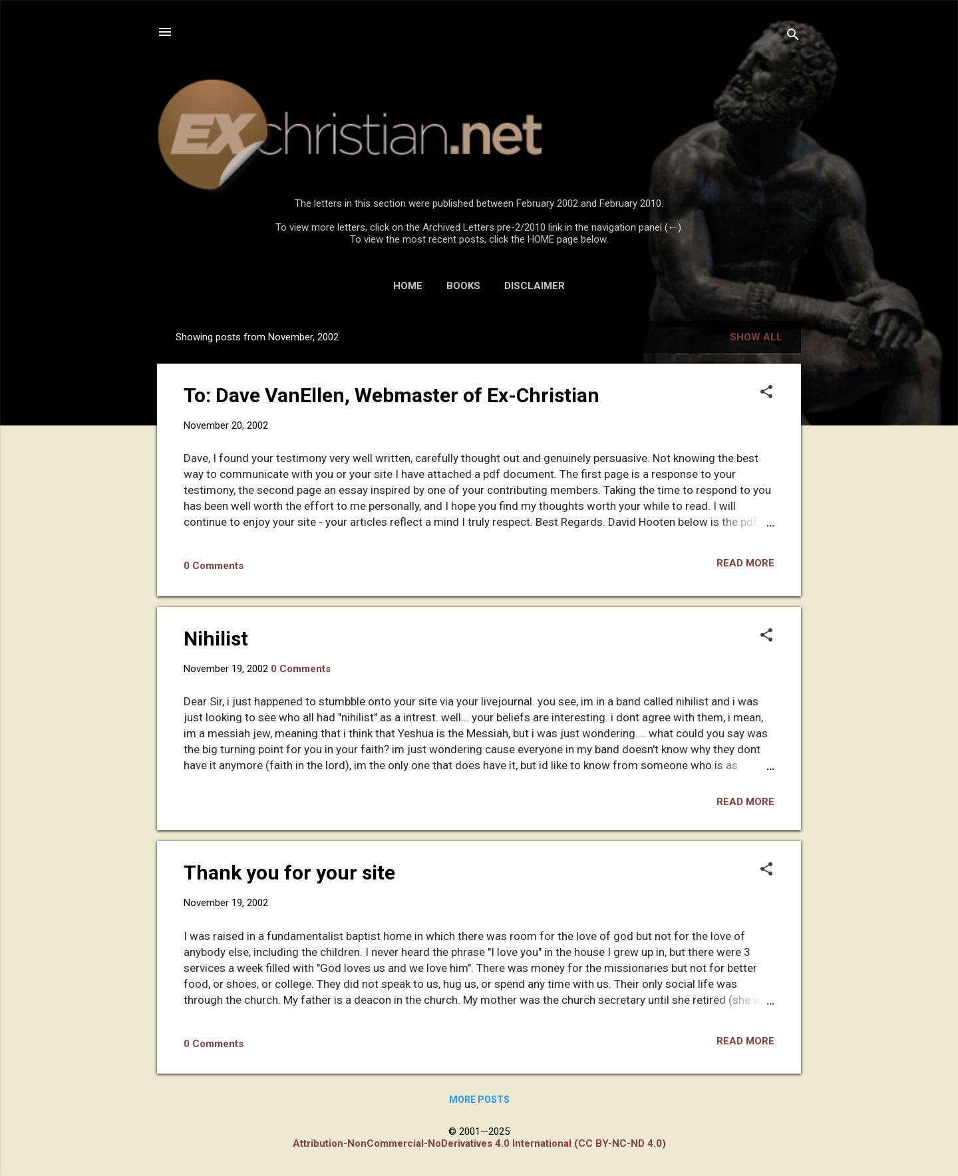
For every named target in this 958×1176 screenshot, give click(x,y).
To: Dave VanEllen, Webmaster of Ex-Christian (391, 395)
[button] (766, 393)
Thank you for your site (289, 872)
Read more (745, 563)
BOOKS (463, 286)
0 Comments (213, 566)
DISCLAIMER (534, 286)
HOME (407, 286)
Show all (756, 337)
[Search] (793, 36)
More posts (479, 1099)
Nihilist (216, 638)
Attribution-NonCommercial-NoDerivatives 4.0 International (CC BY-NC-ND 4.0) (479, 1143)
